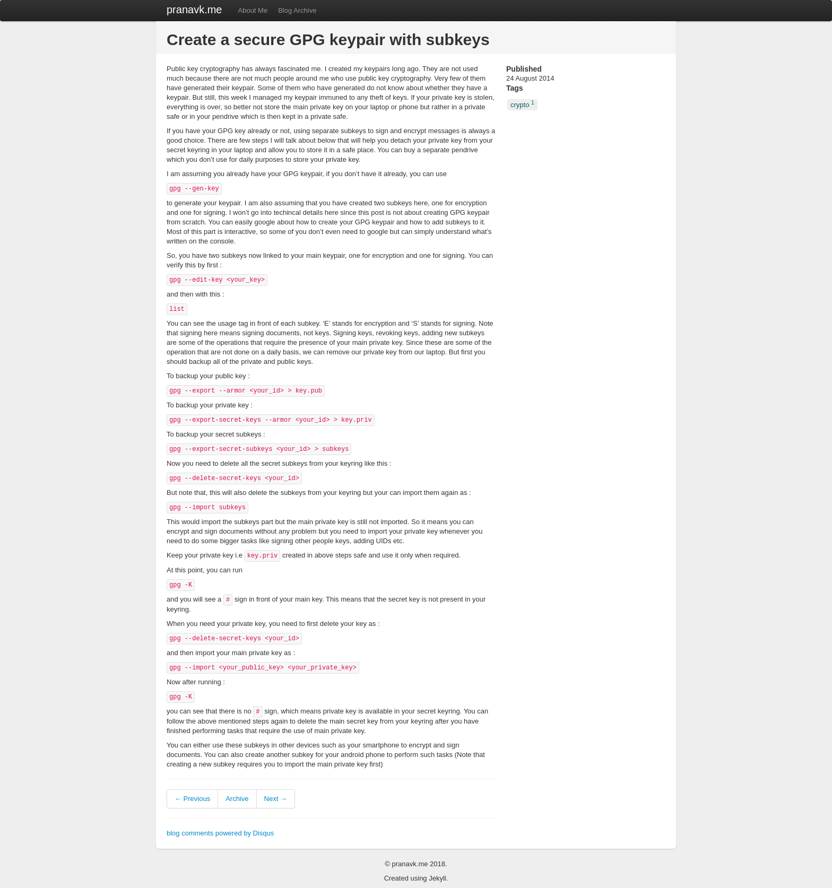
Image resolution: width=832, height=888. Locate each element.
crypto (522, 104)
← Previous (192, 799)
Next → (275, 799)
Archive (237, 799)
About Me (253, 10)
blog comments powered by (220, 833)
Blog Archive (297, 10)
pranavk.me (194, 9)
